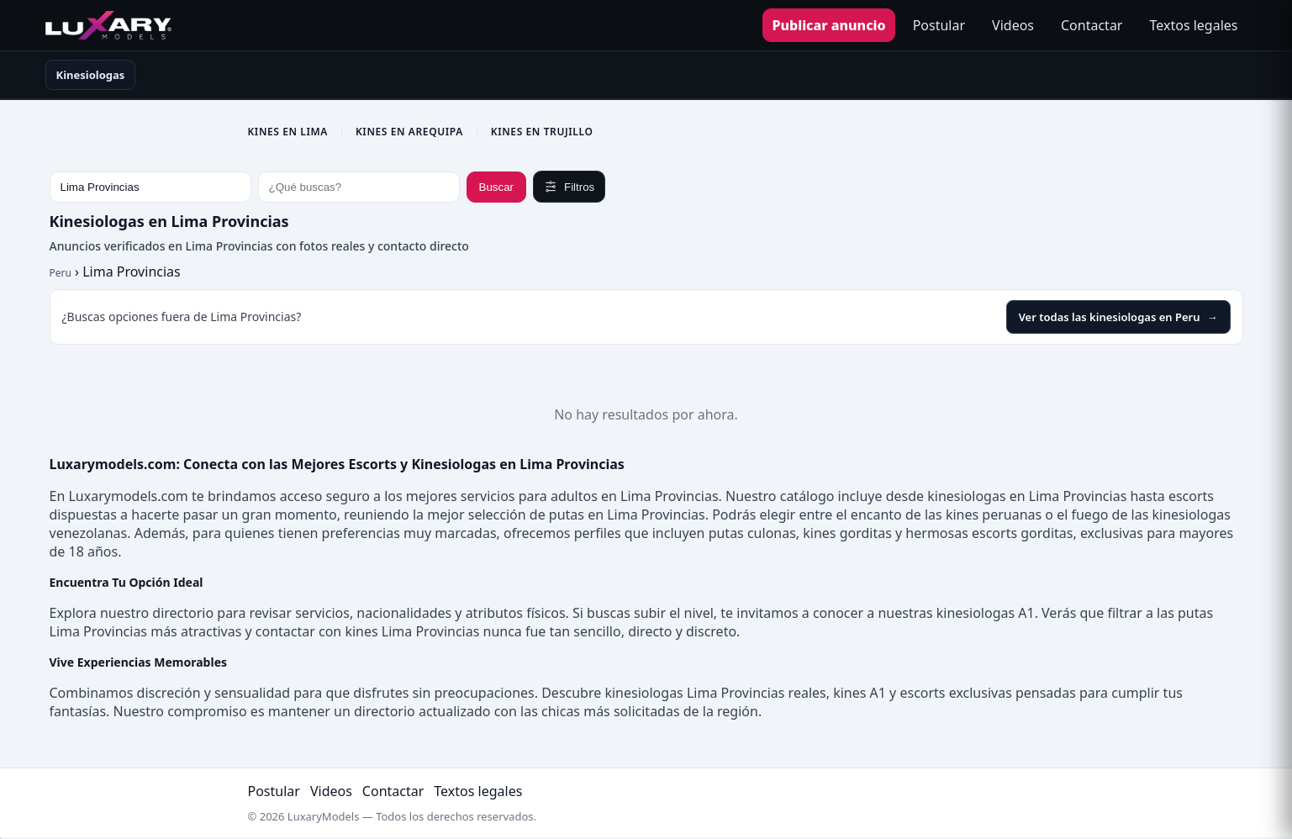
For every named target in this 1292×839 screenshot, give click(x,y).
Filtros (569, 186)
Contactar (1091, 25)
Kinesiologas (90, 74)
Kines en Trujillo (542, 131)
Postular (939, 25)
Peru (60, 273)
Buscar (496, 187)
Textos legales (1193, 25)
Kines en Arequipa (409, 131)
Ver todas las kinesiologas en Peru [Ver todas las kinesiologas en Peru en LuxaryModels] (1118, 317)
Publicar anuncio (828, 25)
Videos (1013, 25)
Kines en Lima (288, 131)
